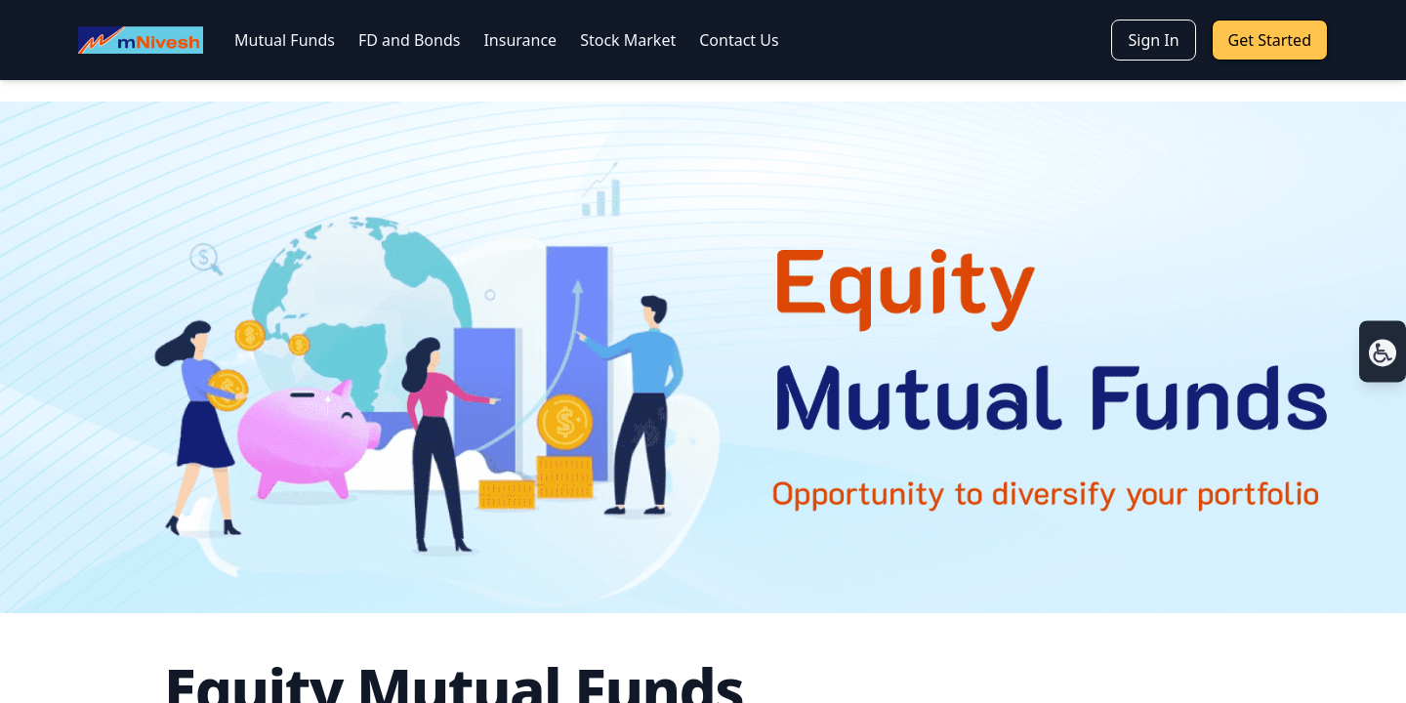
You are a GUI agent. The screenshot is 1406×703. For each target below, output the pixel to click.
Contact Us (738, 40)
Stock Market (628, 40)
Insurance (520, 40)
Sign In (1153, 40)
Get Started (1269, 40)
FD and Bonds (409, 40)
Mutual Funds (284, 40)
